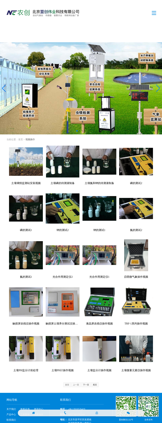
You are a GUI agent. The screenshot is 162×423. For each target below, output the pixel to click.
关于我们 (11, 409)
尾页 (95, 385)
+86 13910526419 (76, 409)
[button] (4, 88)
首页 (20, 139)
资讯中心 (38, 409)
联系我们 (11, 420)
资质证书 (25, 409)
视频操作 (30, 139)
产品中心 (11, 414)
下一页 (86, 385)
